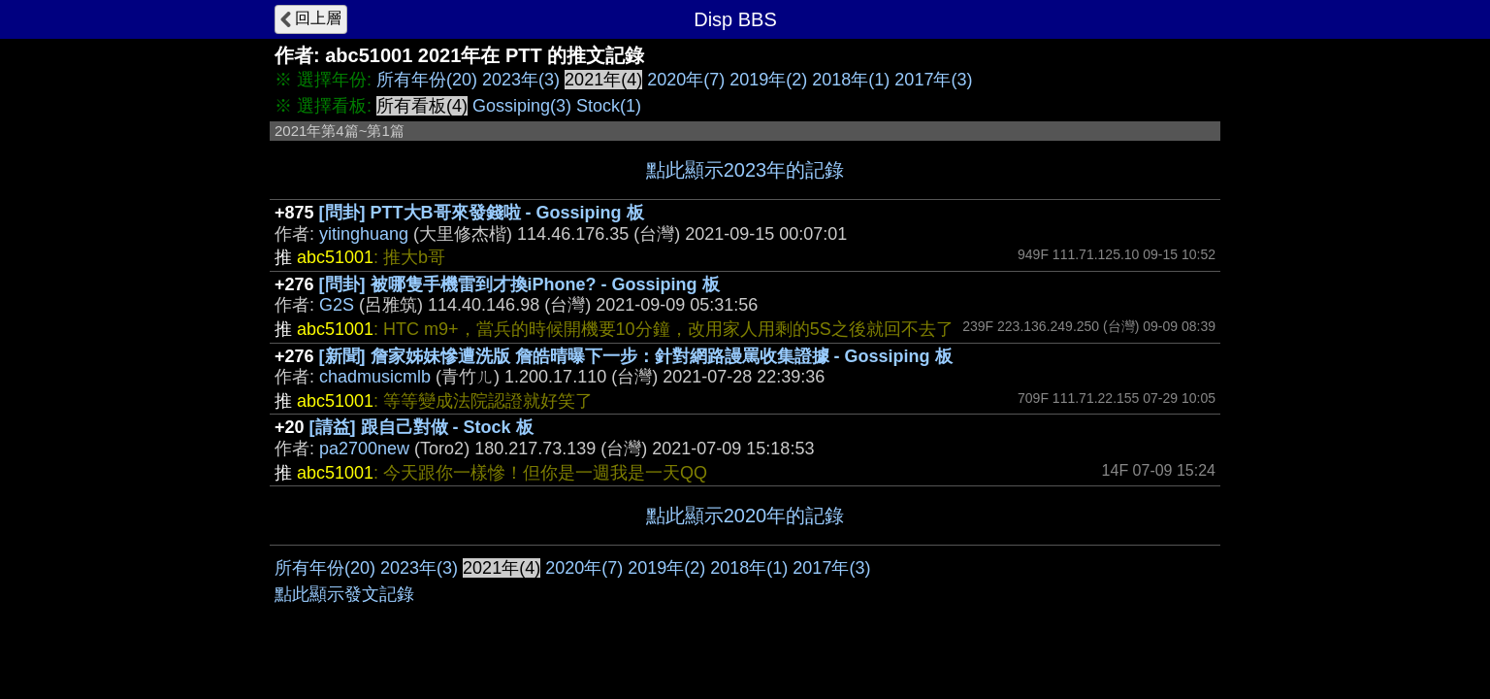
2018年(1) (851, 79)
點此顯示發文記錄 (344, 594)
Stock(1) (608, 106)
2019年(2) (768, 79)
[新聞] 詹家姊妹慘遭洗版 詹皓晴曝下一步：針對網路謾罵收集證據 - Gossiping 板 (636, 356)
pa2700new (364, 448)
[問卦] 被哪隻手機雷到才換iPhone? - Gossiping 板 (519, 284)
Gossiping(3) (521, 106)
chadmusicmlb (375, 376)
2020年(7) (686, 79)
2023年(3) (521, 79)
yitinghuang (363, 234)
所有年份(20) (426, 79)
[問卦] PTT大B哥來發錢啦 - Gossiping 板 (481, 212)
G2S (336, 305)
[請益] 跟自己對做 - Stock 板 (421, 427)
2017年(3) (933, 79)
